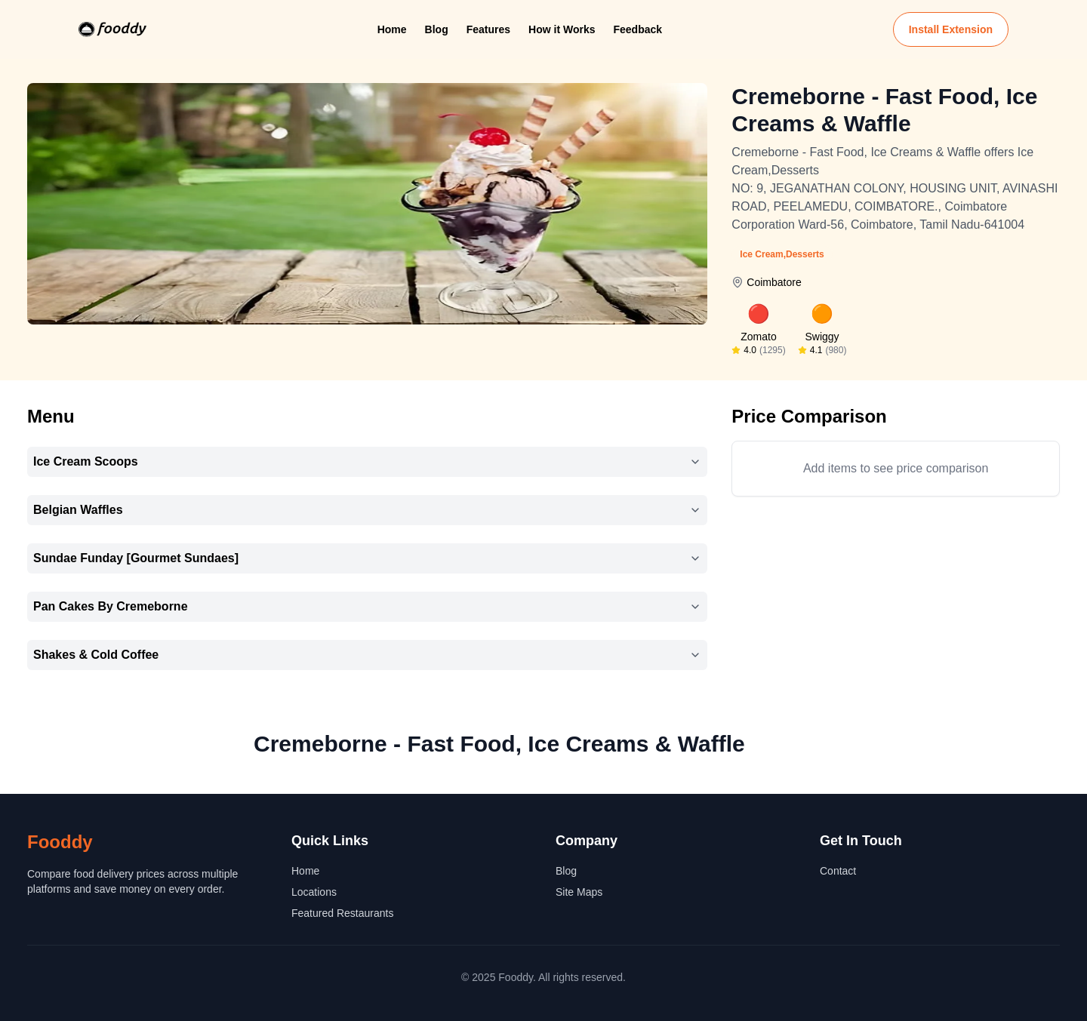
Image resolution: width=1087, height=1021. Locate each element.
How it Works (561, 29)
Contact (838, 871)
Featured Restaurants (342, 913)
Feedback (637, 29)
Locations (314, 892)
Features (488, 29)
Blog (436, 29)
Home (392, 29)
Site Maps (579, 892)
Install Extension (951, 29)
